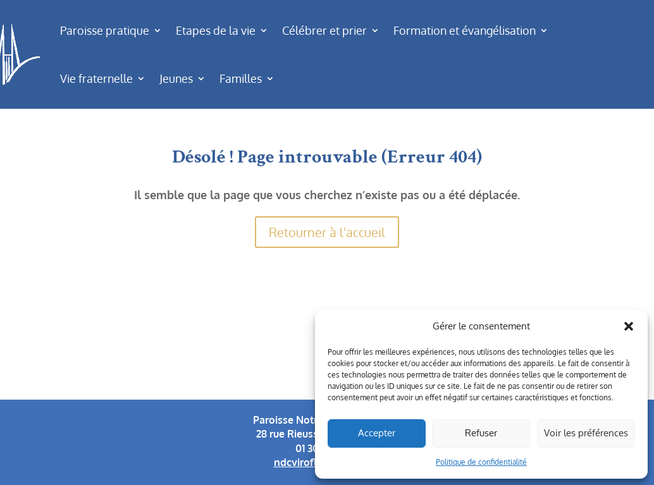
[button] (628, 326)
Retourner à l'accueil (327, 232)
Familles (240, 78)
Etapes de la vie (216, 30)
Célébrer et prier (324, 30)
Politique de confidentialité (481, 462)
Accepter (376, 433)
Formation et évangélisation (464, 30)
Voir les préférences (586, 433)
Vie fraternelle (96, 78)
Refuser (481, 433)
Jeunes (176, 78)
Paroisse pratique (104, 30)
